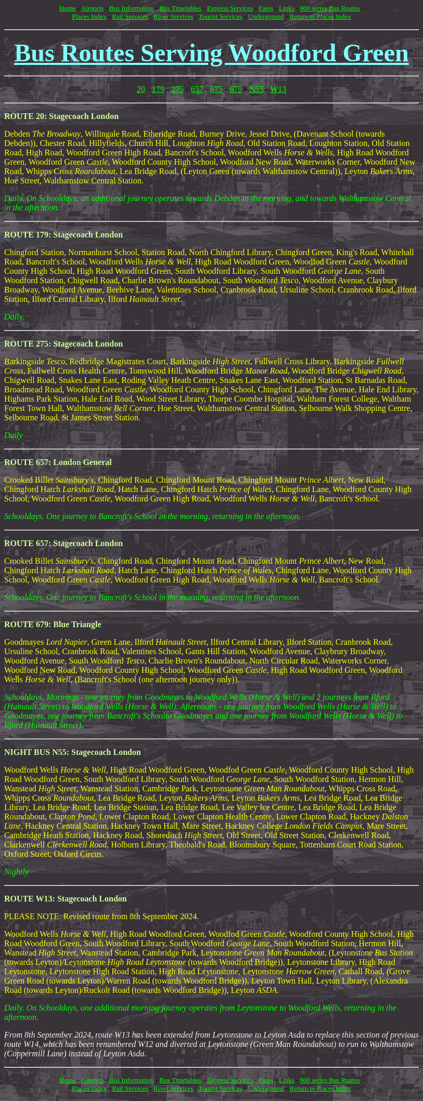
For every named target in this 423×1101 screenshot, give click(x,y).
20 (141, 89)
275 (177, 89)
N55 (256, 89)
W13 (278, 89)
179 (158, 89)
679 (235, 89)
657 (197, 89)
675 (216, 89)
